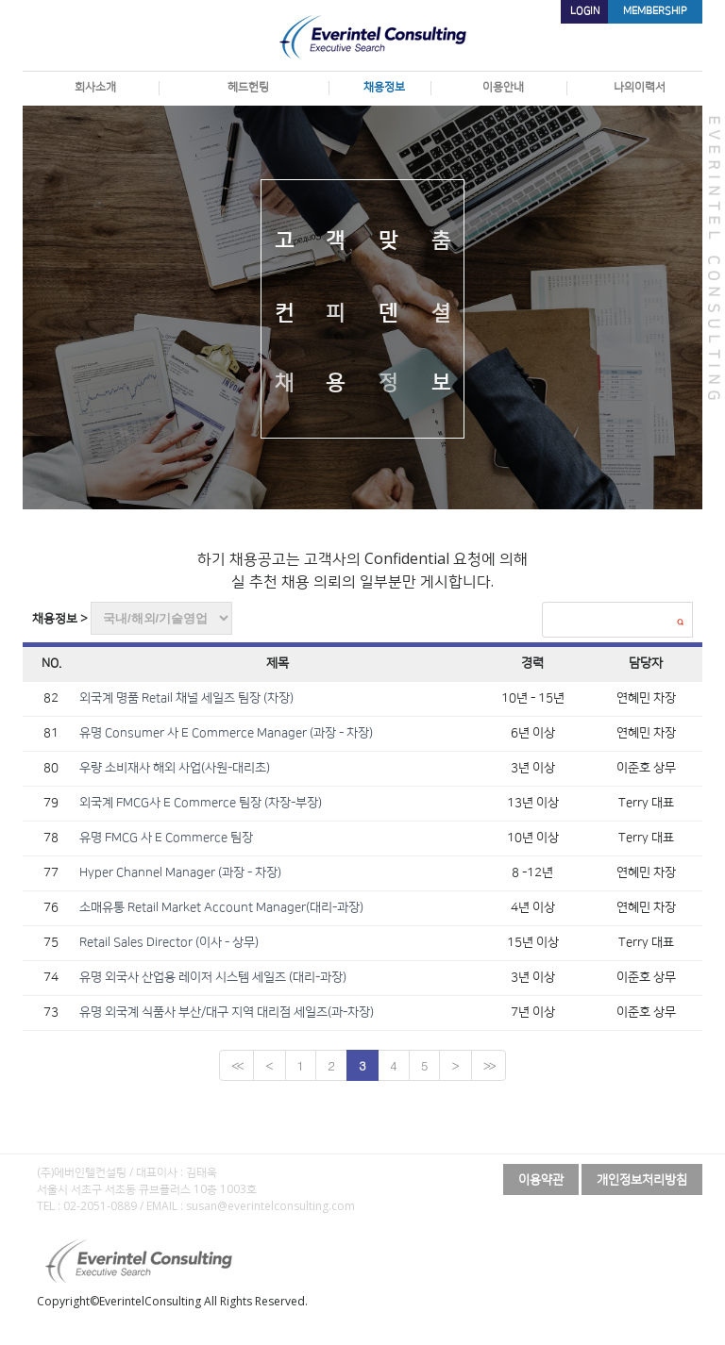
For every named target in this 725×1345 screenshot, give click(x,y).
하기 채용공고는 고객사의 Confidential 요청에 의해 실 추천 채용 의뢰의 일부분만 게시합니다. (362, 569)
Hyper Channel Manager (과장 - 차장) (180, 872)
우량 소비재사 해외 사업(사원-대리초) (174, 767)
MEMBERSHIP (655, 11)
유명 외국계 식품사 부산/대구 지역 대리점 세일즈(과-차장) (226, 1012)
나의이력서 (635, 87)
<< (236, 1065)
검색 (679, 621)
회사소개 (90, 87)
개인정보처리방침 (642, 1179)
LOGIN (584, 11)
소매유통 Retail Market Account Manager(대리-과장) (221, 907)
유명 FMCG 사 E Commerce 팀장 (166, 837)
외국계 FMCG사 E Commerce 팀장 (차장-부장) (200, 802)
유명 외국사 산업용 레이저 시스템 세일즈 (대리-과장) (212, 977)
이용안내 (498, 87)
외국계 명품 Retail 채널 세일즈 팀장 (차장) (186, 698)
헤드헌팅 (243, 87)
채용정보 (379, 87)
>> (488, 1065)
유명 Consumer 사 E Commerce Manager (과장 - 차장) (226, 732)
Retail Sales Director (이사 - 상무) (169, 942)
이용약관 (541, 1179)
